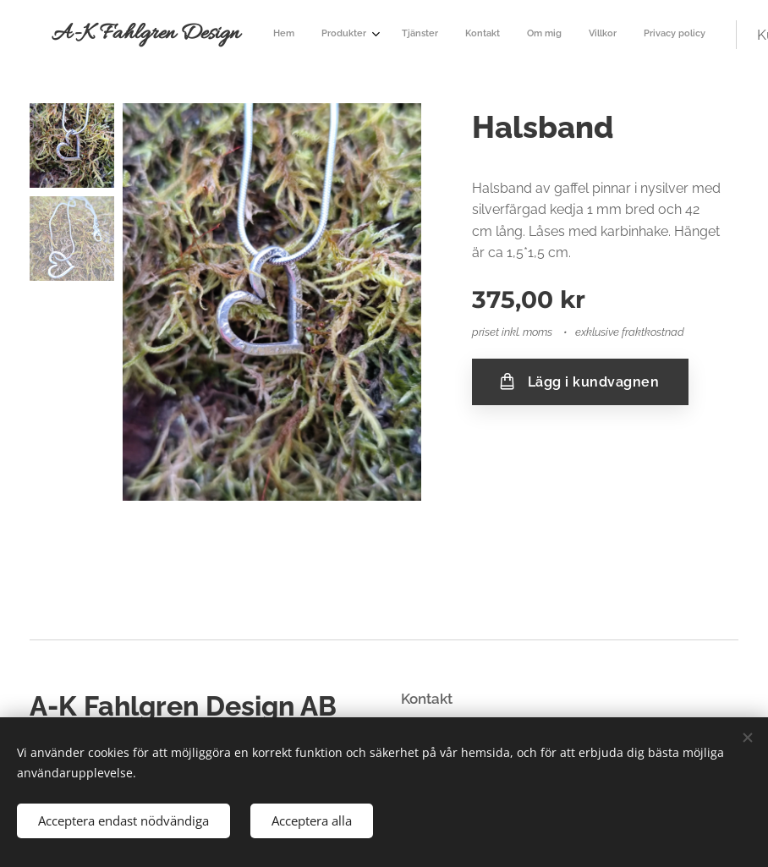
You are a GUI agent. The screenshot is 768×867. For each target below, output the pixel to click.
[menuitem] (417, 35)
